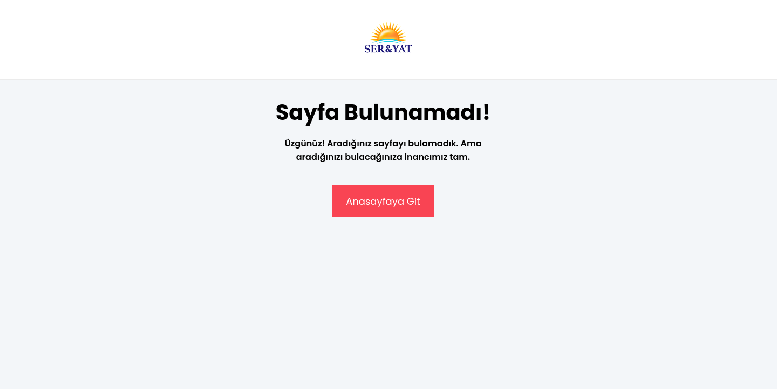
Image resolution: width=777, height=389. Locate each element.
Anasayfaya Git (383, 201)
